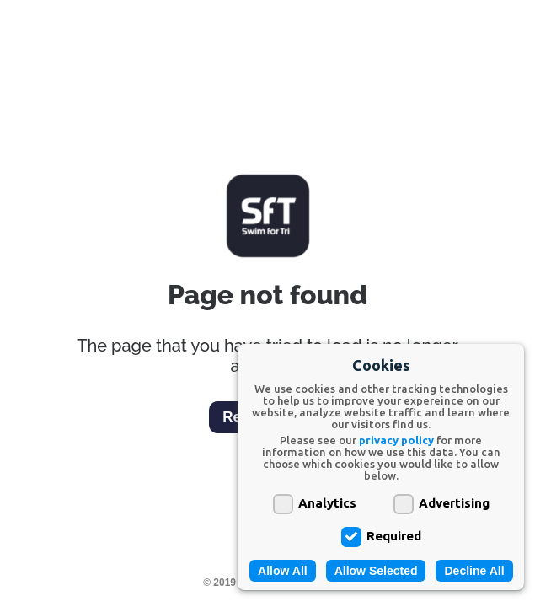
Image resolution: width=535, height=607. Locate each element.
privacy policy (396, 440)
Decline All (474, 570)
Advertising (441, 502)
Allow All (283, 570)
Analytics (314, 502)
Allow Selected (376, 570)
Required (381, 535)
